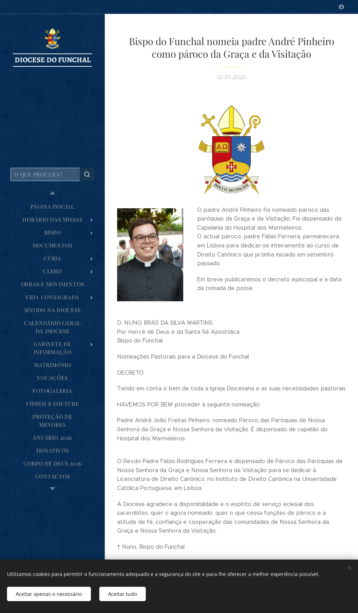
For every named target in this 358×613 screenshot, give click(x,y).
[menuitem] (52, 207)
